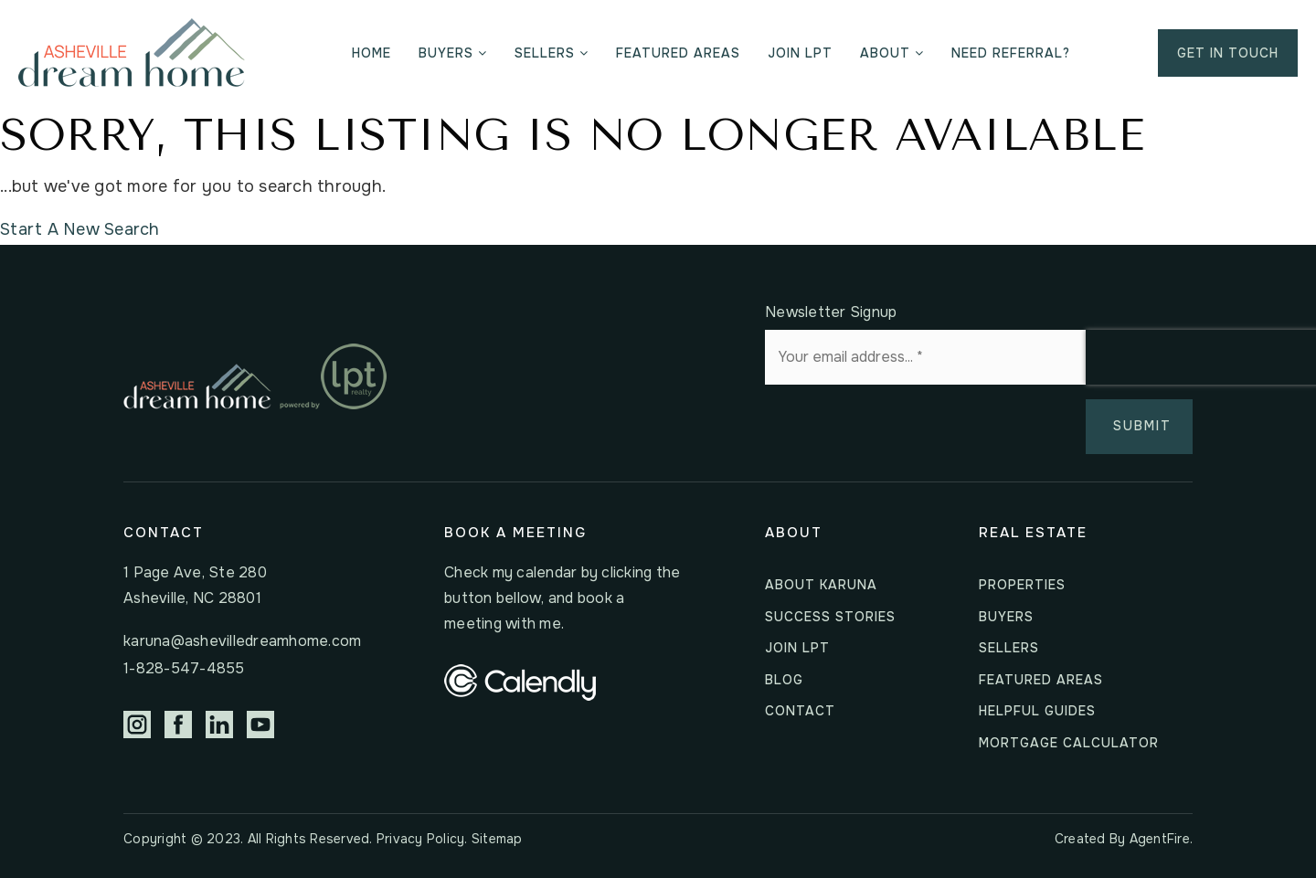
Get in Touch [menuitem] (1228, 53)
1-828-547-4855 (184, 668)
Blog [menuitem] (784, 680)
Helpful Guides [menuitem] (1037, 711)
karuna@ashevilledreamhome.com (242, 641)
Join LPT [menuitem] (800, 53)
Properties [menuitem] (1022, 585)
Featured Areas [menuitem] (678, 53)
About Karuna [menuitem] (821, 585)
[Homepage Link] (131, 52)
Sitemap (497, 838)
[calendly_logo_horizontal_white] (520, 682)
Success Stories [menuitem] (830, 616)
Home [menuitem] (371, 53)
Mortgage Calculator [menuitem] (1069, 743)
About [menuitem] (892, 53)
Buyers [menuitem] (453, 53)
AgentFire (1160, 838)
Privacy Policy (421, 838)
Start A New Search (80, 229)
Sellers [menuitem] (552, 53)
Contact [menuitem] (800, 711)
